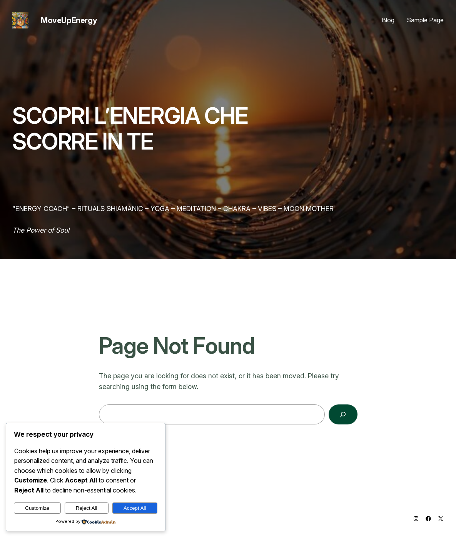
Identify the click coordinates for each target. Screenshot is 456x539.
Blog (388, 20)
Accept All (135, 508)
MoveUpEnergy (69, 20)
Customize (37, 508)
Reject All (86, 508)
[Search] (343, 414)
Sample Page (425, 20)
